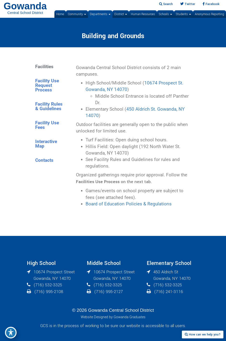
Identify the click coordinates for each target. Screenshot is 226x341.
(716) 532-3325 (48, 285)
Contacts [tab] (44, 160)
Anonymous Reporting (209, 14)
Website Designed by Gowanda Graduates (113, 317)
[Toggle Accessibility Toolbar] (11, 332)
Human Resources (143, 14)
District (120, 14)
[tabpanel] (134, 137)
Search (166, 4)
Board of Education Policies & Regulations (129, 204)
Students (183, 14)
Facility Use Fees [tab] (47, 125)
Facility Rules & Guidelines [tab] (49, 106)
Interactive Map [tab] (46, 144)
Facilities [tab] (44, 66)
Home (60, 14)
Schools (165, 14)
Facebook (211, 4)
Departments (100, 14)
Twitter (187, 4)
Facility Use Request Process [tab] (47, 85)
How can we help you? (202, 334)
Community (77, 14)
